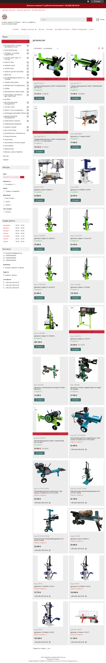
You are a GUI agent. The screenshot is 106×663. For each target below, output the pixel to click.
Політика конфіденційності (69, 661)
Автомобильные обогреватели (14, 133)
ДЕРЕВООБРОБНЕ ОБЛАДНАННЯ (10, 117)
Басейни (7, 99)
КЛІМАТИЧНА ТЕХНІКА (12, 121)
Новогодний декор (10, 50)
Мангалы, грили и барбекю (13, 152)
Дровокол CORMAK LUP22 (44, 632)
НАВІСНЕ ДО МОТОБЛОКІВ (13, 71)
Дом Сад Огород (10, 130)
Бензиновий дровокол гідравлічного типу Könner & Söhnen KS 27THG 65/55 (85, 438)
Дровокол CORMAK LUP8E (80, 190)
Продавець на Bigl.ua (53, 659)
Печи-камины (8, 146)
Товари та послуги (27, 29)
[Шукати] (89, 19)
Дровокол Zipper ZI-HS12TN (80, 238)
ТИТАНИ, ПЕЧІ (9, 107)
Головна (16, 29)
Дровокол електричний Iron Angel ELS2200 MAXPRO (49, 388)
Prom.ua (62, 657)
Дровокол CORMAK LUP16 (80, 586)
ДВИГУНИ (7, 75)
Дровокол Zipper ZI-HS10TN (44, 238)
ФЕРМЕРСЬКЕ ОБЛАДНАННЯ (14, 85)
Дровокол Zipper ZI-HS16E (80, 287)
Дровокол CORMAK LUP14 (44, 586)
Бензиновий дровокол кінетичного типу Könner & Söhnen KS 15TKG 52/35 (48, 492)
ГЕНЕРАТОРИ (9, 68)
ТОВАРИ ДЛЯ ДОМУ (11, 82)
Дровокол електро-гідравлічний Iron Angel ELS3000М (85, 388)
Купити (40, 98)
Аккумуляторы (9, 149)
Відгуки (5, 159)
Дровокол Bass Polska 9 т (79, 539)
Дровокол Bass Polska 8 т (43, 190)
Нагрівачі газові (9, 65)
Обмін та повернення (79, 29)
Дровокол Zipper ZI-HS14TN (44, 287)
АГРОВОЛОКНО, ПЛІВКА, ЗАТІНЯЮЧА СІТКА (13, 46)
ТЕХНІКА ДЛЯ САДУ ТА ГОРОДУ (12, 58)
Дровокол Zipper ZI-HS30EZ (44, 336)
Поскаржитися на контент (53, 661)
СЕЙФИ (7, 88)
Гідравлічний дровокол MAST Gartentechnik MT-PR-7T (86, 87)
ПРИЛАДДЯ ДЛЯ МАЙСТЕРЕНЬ (15, 113)
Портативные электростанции (14, 142)
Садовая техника (10, 127)
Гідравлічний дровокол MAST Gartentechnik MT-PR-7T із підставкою (50, 140)
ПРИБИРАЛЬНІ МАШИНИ (12, 124)
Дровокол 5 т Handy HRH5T (80, 136)
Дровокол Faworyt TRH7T (79, 632)
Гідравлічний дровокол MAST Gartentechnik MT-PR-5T (50, 87)
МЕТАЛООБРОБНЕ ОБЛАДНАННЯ (10, 103)
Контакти (49, 29)
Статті (91, 29)
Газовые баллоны (10, 136)
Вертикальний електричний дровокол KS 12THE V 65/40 (85, 492)
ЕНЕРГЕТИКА (9, 62)
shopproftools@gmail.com (13, 253)
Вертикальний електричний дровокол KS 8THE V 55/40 (48, 539)
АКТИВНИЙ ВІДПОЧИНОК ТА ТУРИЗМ (14, 78)
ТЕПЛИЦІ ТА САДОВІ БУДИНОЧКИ (11, 54)
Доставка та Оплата (62, 29)
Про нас (41, 29)
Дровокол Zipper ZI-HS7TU (80, 339)
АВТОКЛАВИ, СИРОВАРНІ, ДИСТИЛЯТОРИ (13, 95)
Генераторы (8, 139)
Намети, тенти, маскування (13, 110)
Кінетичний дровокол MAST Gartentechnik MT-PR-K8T (49, 441)
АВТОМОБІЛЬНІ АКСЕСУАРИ (14, 92)
